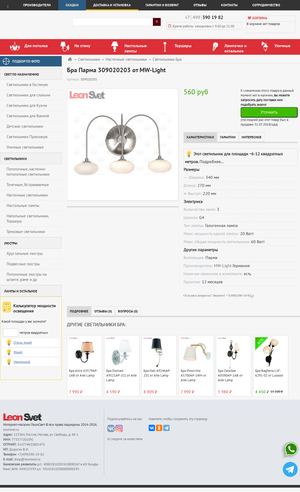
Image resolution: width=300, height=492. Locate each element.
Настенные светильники (27, 195)
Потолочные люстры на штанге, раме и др (27, 277)
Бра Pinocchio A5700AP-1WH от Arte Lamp (193, 375)
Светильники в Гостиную (27, 84)
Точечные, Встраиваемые (28, 184)
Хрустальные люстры (25, 253)
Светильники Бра (167, 59)
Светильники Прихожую (27, 136)
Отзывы (200, 5)
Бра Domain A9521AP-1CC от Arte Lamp (121, 375)
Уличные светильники (25, 147)
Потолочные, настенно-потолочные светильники (28, 172)
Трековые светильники (26, 231)
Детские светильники (25, 126)
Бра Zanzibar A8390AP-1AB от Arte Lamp (230, 375)
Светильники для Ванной (28, 116)
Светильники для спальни (28, 95)
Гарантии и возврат (162, 5)
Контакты (229, 5)
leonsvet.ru (11, 430)
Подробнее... (211, 161)
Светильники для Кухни (27, 105)
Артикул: (73, 79)
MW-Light (223, 265)
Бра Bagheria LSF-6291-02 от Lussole (269, 373)
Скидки (72, 5)
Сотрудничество (266, 5)
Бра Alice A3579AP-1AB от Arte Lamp (83, 373)
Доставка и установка (112, 5)
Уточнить (269, 112)
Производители (37, 5)
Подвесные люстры (23, 264)
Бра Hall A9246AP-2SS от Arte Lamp (157, 373)
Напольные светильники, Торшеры (28, 219)
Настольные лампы (23, 205)
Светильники (89, 59)
